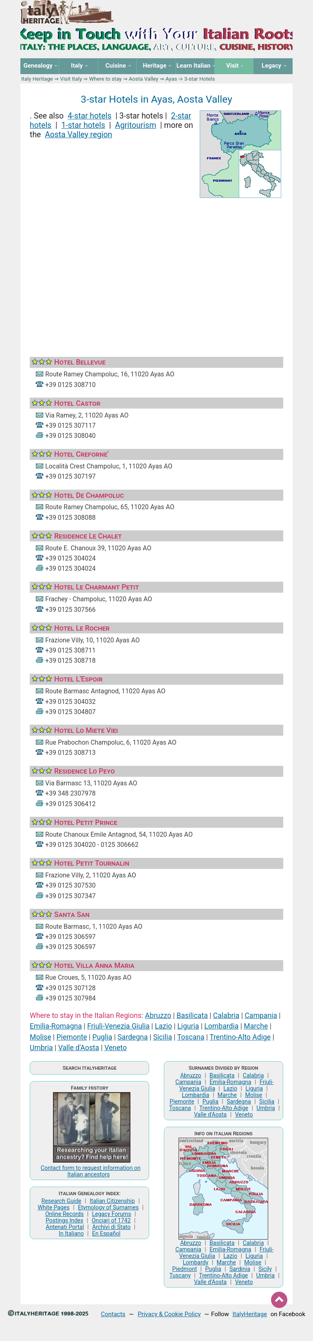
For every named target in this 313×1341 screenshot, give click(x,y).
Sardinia (239, 1269)
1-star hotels (83, 125)
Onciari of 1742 (111, 1220)
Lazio (163, 1026)
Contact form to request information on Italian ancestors (91, 1171)
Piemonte (72, 1037)
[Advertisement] (156, 270)
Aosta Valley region (78, 134)
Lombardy (195, 1262)
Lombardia (221, 1026)
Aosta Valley (143, 79)
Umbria (41, 1048)
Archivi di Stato (111, 1227)
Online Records (64, 1214)
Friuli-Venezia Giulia (118, 1026)
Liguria (188, 1026)
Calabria (226, 1015)
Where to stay (105, 79)
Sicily (265, 1269)
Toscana (191, 1037)
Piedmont (184, 1269)
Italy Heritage (37, 79)
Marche (256, 1026)
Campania (261, 1015)
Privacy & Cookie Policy (169, 1314)
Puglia (102, 1037)
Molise (40, 1037)
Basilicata (192, 1015)
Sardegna (132, 1037)
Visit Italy (71, 79)
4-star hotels (89, 116)
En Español (106, 1233)
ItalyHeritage (250, 1314)
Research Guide (62, 1201)
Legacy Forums (111, 1214)
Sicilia (162, 1037)
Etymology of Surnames (108, 1207)
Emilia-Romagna (56, 1026)
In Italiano (71, 1233)
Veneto (115, 1048)
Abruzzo (158, 1015)
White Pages (53, 1207)
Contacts (113, 1314)
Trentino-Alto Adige (240, 1037)
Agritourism (135, 125)
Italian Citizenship (112, 1201)
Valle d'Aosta (78, 1048)
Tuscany (180, 1275)
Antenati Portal (65, 1227)
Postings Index (65, 1220)
